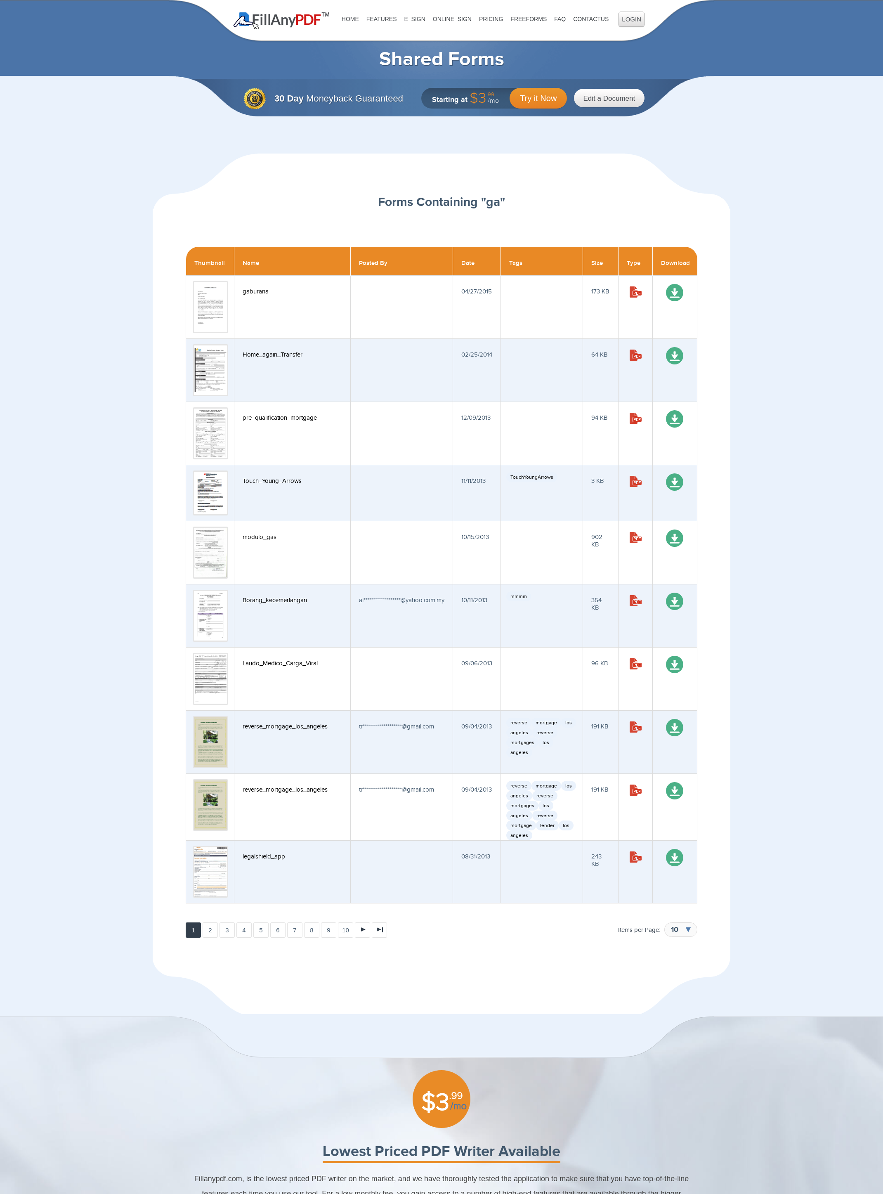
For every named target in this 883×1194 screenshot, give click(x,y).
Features (381, 19)
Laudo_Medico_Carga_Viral (280, 663)
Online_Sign (452, 19)
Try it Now (538, 98)
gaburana (256, 291)
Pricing (491, 19)
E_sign (414, 19)
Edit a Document (609, 98)
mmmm (518, 596)
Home (350, 19)
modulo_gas (259, 537)
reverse (518, 723)
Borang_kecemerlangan (275, 600)
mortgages (522, 742)
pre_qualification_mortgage (280, 417)
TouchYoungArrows (531, 477)
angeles (519, 732)
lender (547, 825)
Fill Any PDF (281, 20)
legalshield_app (264, 856)
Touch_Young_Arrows (272, 481)
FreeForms (528, 19)
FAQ (560, 19)
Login (631, 19)
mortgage (546, 723)
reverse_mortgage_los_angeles (285, 726)
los (568, 723)
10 (345, 930)
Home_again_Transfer (272, 354)
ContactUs (591, 19)
